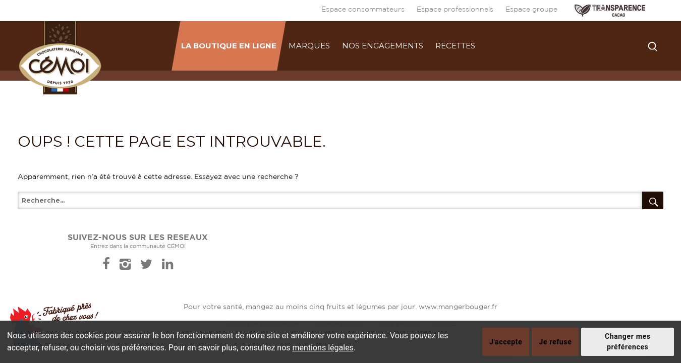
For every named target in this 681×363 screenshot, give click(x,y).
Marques (309, 45)
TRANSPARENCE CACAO (610, 11)
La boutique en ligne (228, 45)
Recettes (455, 45)
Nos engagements (382, 45)
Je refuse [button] (555, 342)
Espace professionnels (455, 10)
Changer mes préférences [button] (628, 341)
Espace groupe (531, 10)
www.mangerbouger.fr (458, 307)
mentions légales (323, 347)
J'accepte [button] (505, 342)
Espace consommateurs (363, 10)
